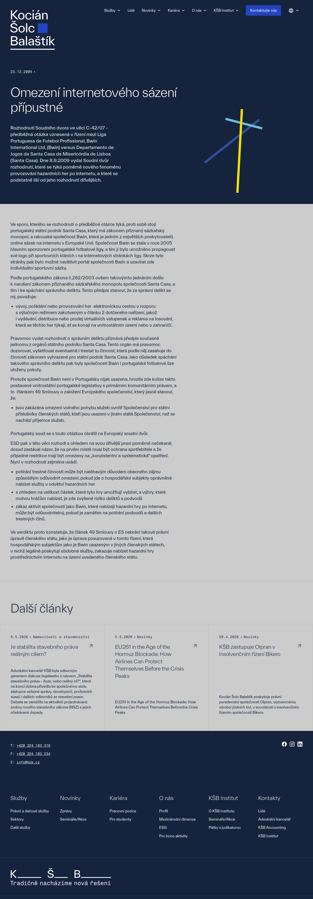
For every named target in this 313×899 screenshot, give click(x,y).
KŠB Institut (268, 836)
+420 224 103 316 (33, 745)
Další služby (20, 827)
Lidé (131, 10)
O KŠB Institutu (222, 811)
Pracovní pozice (123, 811)
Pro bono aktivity (173, 836)
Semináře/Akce (73, 819)
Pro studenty (120, 819)
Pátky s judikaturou (225, 827)
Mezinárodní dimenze (177, 819)
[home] (32, 30)
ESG (163, 827)
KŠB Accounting (272, 827)
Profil (163, 811)
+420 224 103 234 (33, 754)
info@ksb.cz (28, 762)
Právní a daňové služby (29, 811)
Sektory (17, 819)
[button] (112, 10)
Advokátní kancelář (274, 819)
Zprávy (66, 811)
